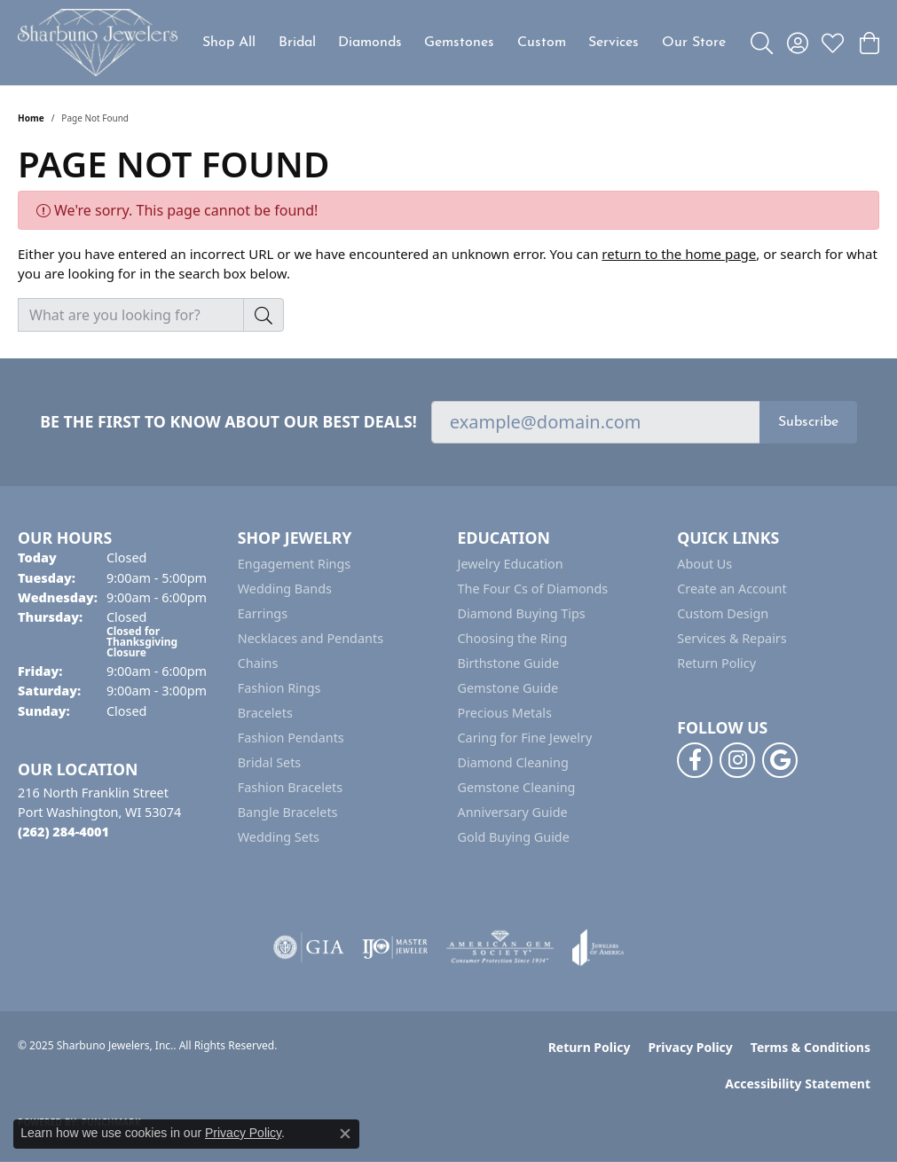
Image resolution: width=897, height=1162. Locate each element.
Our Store (694, 42)
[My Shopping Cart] (868, 42)
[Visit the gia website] (308, 947)
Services (613, 42)
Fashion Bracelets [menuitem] (290, 787)
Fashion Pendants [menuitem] (291, 737)
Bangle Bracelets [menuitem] (288, 812)
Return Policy (716, 663)
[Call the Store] (63, 831)
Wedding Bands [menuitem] (285, 588)
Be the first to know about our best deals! (228, 421)
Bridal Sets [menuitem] (270, 762)
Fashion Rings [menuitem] (279, 687)
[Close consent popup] (345, 1133)
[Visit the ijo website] (395, 947)
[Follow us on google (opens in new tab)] (780, 760)
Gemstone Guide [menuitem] (508, 687)
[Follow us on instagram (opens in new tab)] (737, 760)
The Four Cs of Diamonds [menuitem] (533, 588)
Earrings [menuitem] (262, 613)
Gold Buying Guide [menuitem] (514, 836)
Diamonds (370, 42)
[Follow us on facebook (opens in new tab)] (694, 760)
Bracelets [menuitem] (265, 712)
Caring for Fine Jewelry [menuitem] (525, 737)
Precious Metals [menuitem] (505, 712)
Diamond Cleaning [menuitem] (513, 762)
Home (31, 118)
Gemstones (459, 42)
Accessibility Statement (797, 1083)
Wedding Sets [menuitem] (278, 836)
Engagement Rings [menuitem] (294, 563)
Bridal (297, 42)
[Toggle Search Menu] (762, 42)
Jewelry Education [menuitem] (510, 563)
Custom (541, 42)
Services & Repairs (731, 638)
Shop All (229, 42)
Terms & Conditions (810, 1047)
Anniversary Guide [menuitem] (513, 812)
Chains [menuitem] (258, 663)
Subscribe (808, 422)
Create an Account (731, 588)
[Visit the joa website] (598, 947)
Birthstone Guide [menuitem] (509, 663)
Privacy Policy (690, 1047)
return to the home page (679, 254)
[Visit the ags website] (500, 947)
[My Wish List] (833, 42)
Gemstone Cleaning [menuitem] (517, 787)
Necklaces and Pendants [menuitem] (310, 638)
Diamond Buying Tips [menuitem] (522, 613)
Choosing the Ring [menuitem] (513, 638)
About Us (704, 563)
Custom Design (722, 613)
